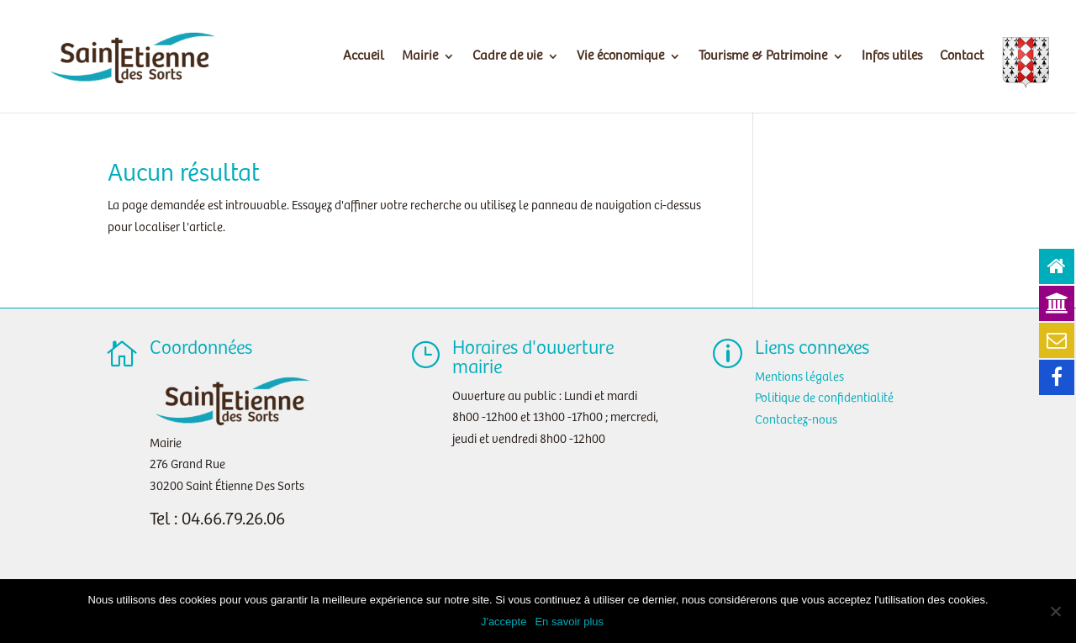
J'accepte (504, 621)
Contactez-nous (796, 420)
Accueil (363, 56)
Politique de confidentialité (824, 398)
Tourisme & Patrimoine (763, 56)
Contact (962, 56)
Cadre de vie (507, 56)
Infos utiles (892, 56)
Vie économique (620, 56)
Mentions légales (799, 377)
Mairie (420, 56)
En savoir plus (569, 621)
